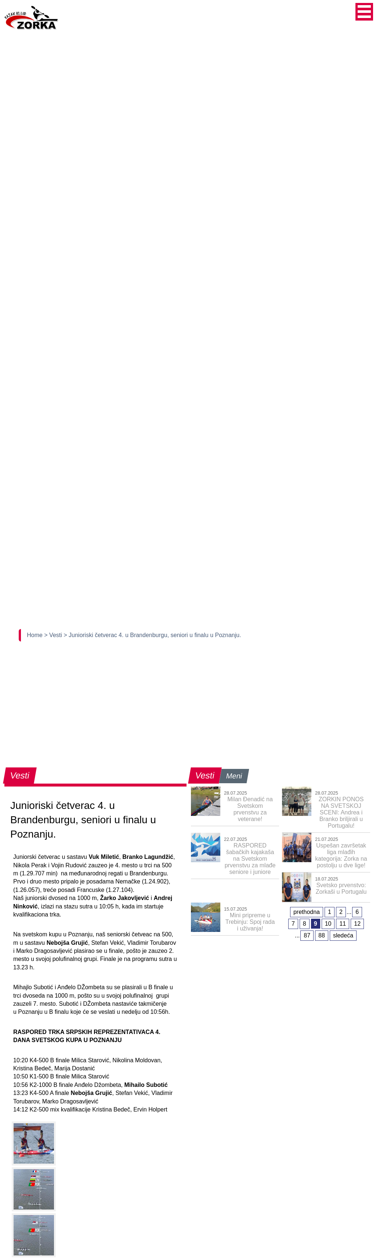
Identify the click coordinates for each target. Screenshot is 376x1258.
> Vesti (54, 635)
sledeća (343, 935)
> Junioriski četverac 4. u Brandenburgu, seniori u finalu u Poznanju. (152, 635)
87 (307, 935)
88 (321, 935)
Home (35, 635)
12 (357, 924)
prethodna (306, 912)
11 (342, 924)
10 (328, 924)
